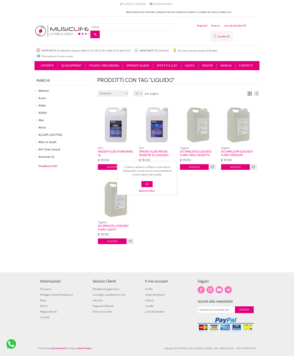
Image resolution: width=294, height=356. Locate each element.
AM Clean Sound (49, 149)
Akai (41, 120)
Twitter (210, 289)
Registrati (202, 25)
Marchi (44, 306)
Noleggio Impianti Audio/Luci (56, 294)
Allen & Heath (47, 142)
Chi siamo (46, 289)
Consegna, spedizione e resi (109, 294)
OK (147, 184)
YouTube (219, 289)
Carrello (149, 306)
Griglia (249, 93)
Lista (256, 93)
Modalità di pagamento (106, 289)
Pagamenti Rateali (103, 306)
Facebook (201, 289)
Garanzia (98, 300)
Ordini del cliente (155, 294)
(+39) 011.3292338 (134, 3)
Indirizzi (149, 300)
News (43, 300)
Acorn (42, 98)
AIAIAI (42, 113)
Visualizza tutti (47, 166)
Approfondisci (147, 190)
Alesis (42, 127)
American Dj (46, 157)
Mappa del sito (48, 311)
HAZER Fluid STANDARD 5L (115, 153)
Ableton (43, 91)
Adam (42, 105)
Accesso (215, 25)
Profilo (149, 289)
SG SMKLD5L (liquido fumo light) (113, 227)
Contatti (45, 317)
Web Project (85, 348)
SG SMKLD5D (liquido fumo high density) (196, 153)
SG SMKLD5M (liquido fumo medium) (237, 153)
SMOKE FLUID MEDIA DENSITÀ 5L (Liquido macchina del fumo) (154, 155)
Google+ (228, 289)
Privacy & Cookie (102, 311)
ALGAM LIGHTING (50, 135)
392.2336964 (161, 50)
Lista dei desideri (154, 311)
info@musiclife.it (162, 3)
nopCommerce (58, 348)
